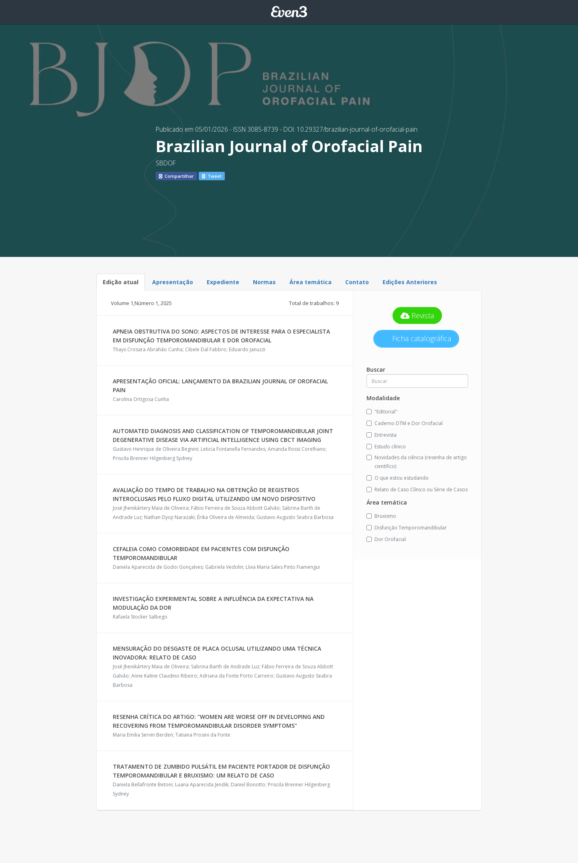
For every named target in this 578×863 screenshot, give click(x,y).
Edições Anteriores (410, 282)
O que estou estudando (397, 477)
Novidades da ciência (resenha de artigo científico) (416, 462)
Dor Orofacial (386, 539)
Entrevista (381, 435)
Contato (357, 282)
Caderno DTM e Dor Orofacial (404, 423)
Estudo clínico (386, 446)
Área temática (310, 282)
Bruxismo (381, 516)
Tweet (212, 176)
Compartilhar (176, 176)
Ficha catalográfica (420, 338)
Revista (417, 315)
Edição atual (120, 282)
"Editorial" (381, 411)
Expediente (223, 282)
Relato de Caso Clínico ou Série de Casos (417, 489)
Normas (264, 282)
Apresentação (172, 282)
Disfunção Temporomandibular (406, 527)
